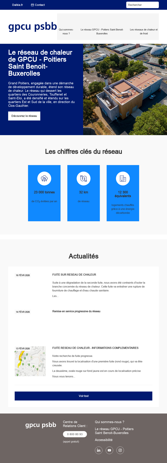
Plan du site (121, 454)
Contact (40, 4)
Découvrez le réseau (24, 106)
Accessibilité (104, 430)
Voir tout (83, 386)
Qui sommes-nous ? (109, 412)
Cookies (103, 454)
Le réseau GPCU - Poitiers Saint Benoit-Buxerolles (114, 421)
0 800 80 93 (75, 424)
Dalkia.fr (17, 4)
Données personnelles (78, 454)
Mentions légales (49, 454)
